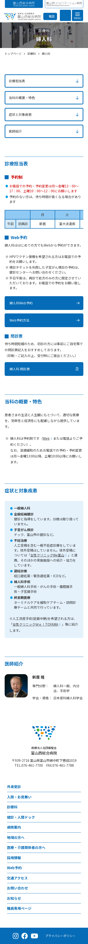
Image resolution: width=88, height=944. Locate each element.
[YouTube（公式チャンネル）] (34, 935)
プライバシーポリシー (60, 936)
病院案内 (14, 827)
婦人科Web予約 (21, 303)
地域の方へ (15, 837)
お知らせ (14, 898)
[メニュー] (77, 15)
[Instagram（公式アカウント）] (16, 935)
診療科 (12, 806)
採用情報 (14, 857)
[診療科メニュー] (77, 807)
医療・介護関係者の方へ (26, 847)
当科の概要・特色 (22, 97)
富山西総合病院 (44, 751)
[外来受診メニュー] (77, 786)
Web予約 (14, 867)
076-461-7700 (32, 765)
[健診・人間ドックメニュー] (77, 817)
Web (46, 438)
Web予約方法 (19, 320)
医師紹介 (15, 131)
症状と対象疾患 (20, 114)
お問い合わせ (17, 888)
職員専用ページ (19, 908)
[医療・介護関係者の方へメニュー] (77, 847)
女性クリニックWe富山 (47, 555)
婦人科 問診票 (20, 369)
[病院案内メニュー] (77, 827)
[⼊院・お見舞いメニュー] (77, 797)
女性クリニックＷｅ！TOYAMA (35, 624)
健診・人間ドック (21, 817)
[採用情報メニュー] (77, 857)
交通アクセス (17, 877)
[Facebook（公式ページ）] (24, 935)
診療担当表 (17, 81)
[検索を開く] (65, 15)
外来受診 (14, 786)
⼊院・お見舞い (19, 796)
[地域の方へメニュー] (77, 837)
